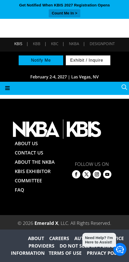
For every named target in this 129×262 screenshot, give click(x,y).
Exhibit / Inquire (86, 60)
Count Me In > (64, 13)
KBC (54, 43)
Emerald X (46, 223)
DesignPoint (102, 43)
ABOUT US (26, 143)
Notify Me (41, 60)
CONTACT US (29, 153)
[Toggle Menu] (64, 88)
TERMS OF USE (65, 253)
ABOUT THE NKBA (35, 162)
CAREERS (59, 238)
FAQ (19, 190)
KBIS (18, 43)
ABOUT (36, 238)
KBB (36, 43)
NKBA (74, 43)
